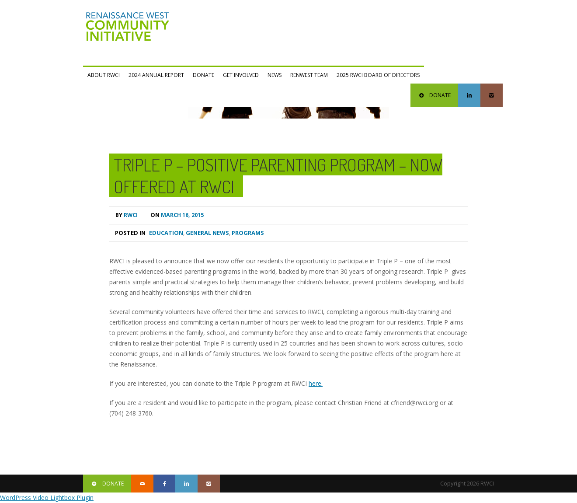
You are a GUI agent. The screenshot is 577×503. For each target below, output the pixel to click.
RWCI (126, 215)
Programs (248, 233)
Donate (203, 75)
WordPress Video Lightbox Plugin (47, 497)
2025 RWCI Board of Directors (378, 75)
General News (207, 233)
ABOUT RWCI (103, 75)
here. (316, 383)
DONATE (434, 95)
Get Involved (241, 75)
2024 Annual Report (156, 75)
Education (166, 233)
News (275, 75)
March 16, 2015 (177, 215)
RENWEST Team (309, 75)
